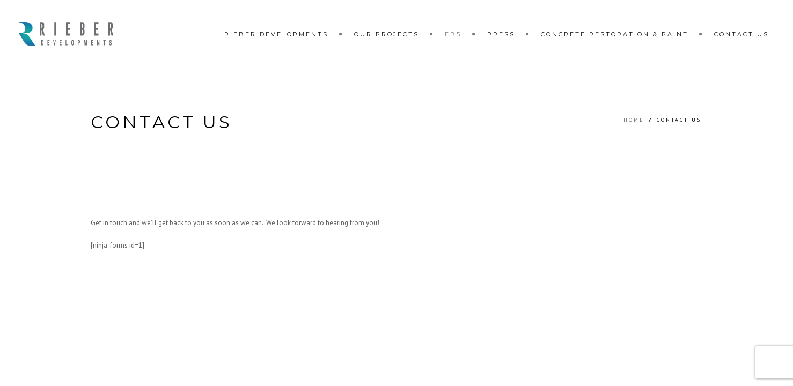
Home (633, 119)
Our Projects (386, 34)
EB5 (453, 34)
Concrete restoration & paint (614, 34)
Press (501, 34)
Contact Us (741, 34)
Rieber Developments (276, 34)
